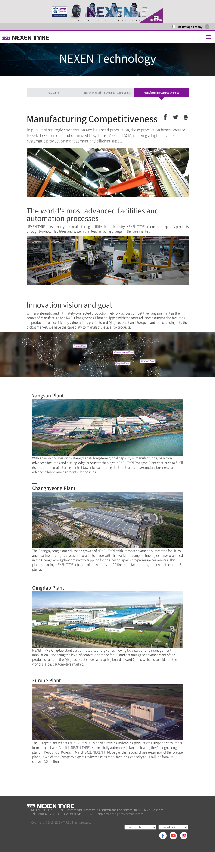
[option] (107, 11)
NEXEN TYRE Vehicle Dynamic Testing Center (107, 92)
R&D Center (53, 92)
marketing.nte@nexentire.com (124, 814)
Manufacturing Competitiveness (161, 92)
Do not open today (190, 27)
